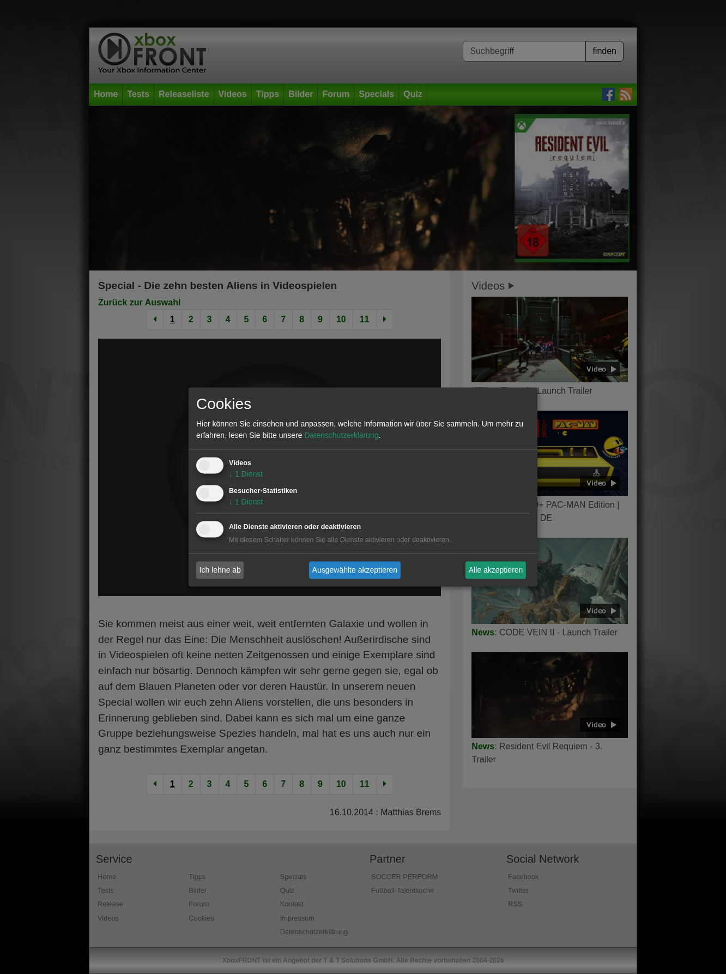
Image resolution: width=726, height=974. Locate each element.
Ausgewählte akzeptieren (354, 570)
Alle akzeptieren (496, 570)
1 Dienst (246, 474)
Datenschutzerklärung (341, 435)
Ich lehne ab (220, 570)
